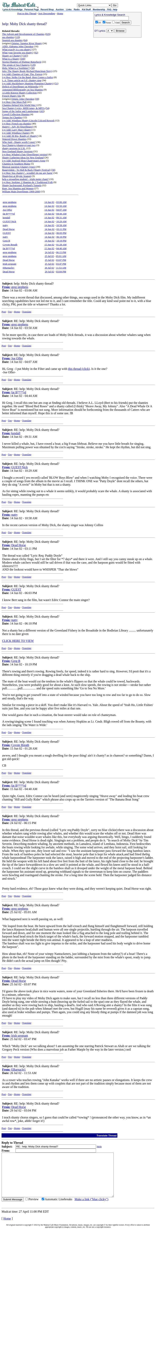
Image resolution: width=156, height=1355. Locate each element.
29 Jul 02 (49, 271)
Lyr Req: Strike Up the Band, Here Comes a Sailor (27, 77)
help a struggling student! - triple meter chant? (25, 179)
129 (33, 64)
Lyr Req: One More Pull (14, 102)
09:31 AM (61, 217)
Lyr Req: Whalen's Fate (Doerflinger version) (25, 154)
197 (25, 55)
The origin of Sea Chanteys (16, 64)
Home (60, 13)
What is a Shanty (10, 58)
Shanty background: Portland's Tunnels (22, 185)
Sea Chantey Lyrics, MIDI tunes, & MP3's (23, 108)
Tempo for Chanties (12, 117)
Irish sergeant (9, 263)
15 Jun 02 (49, 244)
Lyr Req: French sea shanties (16, 123)
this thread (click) (79, 368)
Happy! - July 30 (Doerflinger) (17, 126)
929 (48, 34)
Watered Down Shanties (14, 139)
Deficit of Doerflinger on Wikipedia (20, 86)
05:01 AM (61, 256)
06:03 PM (61, 233)
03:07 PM (61, 260)
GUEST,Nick (9, 221)
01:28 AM (61, 244)
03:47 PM (61, 263)
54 (47, 108)
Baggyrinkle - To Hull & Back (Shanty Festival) (26, 169)
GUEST (7, 233)
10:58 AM (61, 225)
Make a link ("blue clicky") (91, 1208)
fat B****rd (9, 213)
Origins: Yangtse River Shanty (26, 43)
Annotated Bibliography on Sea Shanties (22, 89)
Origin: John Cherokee (22, 98)
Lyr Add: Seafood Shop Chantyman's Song (23, 160)
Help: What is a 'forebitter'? (16, 68)
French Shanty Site (11, 95)
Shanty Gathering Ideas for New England (23, 157)
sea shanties (8, 37)
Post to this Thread (26, 13)
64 (25, 40)
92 (36, 52)
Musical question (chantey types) (18, 166)
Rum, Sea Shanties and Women (18, 188)
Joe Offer (7, 209)
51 (56, 83)
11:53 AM (61, 267)
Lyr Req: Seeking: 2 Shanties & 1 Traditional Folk (27, 182)
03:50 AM (61, 206)
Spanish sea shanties (12, 40)
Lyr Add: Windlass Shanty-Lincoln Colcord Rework (28, 120)
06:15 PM (61, 252)
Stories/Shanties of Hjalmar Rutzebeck (21, 61)
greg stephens (9, 202)
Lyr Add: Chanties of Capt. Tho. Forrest (22, 74)
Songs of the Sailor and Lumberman (20, 111)
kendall (6, 217)
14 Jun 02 (49, 202)
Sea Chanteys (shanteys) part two (19, 145)
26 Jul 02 (49, 267)
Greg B (6, 240)
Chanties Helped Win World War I (19, 105)
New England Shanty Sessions (17, 151)
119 (17, 37)
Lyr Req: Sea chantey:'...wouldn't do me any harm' (27, 173)
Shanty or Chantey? (12, 55)
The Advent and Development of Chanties (23, 34)
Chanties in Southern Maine (16, 163)
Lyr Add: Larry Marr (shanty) (17, 129)
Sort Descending (46, 13)
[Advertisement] (117, 64)
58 (32, 68)
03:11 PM (61, 229)
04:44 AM (61, 213)
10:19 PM (61, 240)
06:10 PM (61, 236)
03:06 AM (61, 202)
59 (37, 98)
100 (23, 58)
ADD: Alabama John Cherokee (17, 46)
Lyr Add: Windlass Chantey (16, 132)
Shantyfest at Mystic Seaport (16, 176)
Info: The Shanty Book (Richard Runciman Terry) (27, 71)
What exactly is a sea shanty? (17, 49)
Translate (26, 311)
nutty (5, 225)
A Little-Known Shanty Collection (19, 92)
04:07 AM (61, 209)
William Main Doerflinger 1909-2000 (21, 191)
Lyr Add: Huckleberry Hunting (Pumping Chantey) (27, 83)
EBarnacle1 (8, 267)
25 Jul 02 (49, 256)
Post (4, 311)
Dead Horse (9, 229)
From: (6, 287)
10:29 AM (61, 221)
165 (42, 111)
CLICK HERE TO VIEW (18, 640)
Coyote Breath (10, 244)
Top (10, 311)
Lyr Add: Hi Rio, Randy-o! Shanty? (20, 135)
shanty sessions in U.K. (14, 148)
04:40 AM (61, 248)
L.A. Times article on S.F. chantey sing (21, 80)
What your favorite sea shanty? (17, 52)
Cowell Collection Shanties (16, 114)
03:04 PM (61, 271)
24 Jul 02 (49, 252)
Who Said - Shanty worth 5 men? (19, 142)
